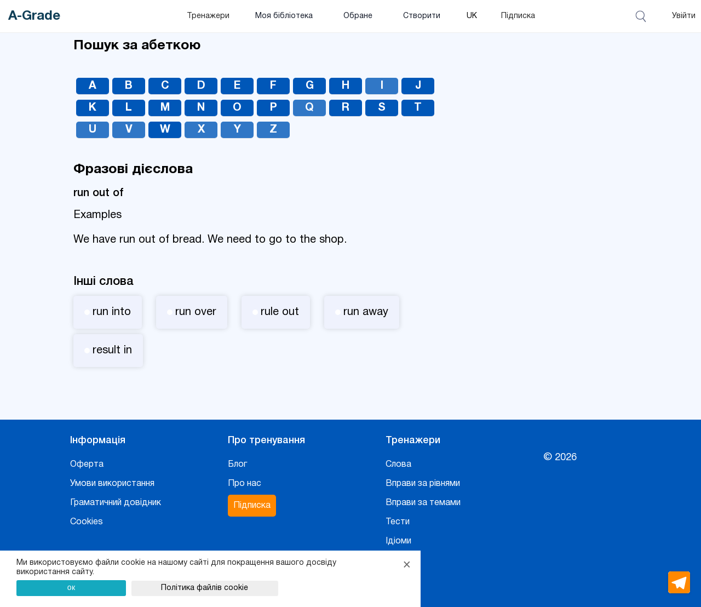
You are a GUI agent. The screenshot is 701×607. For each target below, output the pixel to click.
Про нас (244, 484)
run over (191, 312)
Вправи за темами (423, 503)
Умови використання (112, 484)
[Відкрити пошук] (643, 16)
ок (71, 587)
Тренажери (208, 16)
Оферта (87, 464)
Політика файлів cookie (204, 588)
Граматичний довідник (115, 503)
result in (108, 351)
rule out (275, 312)
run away (361, 312)
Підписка (518, 16)
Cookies (86, 522)
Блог (237, 464)
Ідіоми (398, 541)
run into (107, 312)
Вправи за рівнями (423, 484)
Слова (398, 464)
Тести (398, 522)
